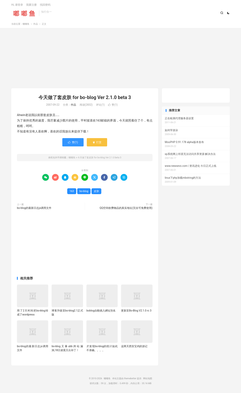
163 (71, 191)
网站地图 (147, 379)
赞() (113, 105)
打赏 (96, 142)
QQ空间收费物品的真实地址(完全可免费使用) (126, 208)
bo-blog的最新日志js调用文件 (34, 208)
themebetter (130, 379)
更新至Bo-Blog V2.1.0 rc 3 (136, 310)
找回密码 (45, 4)
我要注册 (31, 4)
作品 (35, 24)
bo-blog (83, 191)
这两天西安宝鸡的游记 (134, 346)
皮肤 (96, 191)
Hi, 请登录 (17, 4)
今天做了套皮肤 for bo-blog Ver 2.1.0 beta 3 (84, 98)
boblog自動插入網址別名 (101, 310)
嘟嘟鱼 (24, 13)
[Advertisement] (120, 58)
